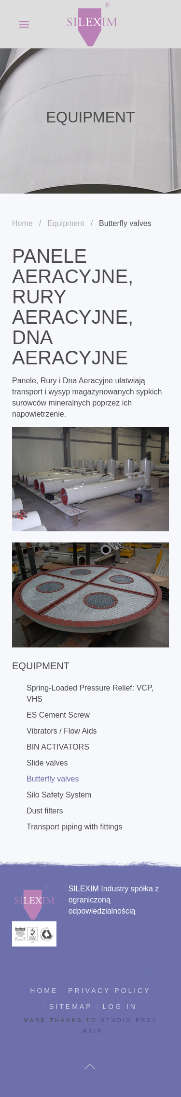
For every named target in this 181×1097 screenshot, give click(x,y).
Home (22, 223)
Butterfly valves (53, 779)
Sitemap (70, 1006)
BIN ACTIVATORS (58, 747)
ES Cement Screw (58, 715)
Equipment (65, 223)
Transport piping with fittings (75, 827)
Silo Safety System (59, 795)
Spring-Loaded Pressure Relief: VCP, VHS (90, 693)
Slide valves (47, 763)
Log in (120, 1006)
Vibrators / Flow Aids (62, 731)
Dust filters (45, 811)
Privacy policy (109, 990)
